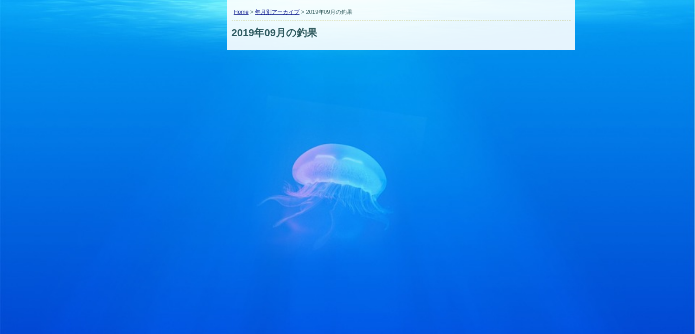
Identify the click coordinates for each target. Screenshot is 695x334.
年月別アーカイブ (277, 12)
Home (241, 12)
